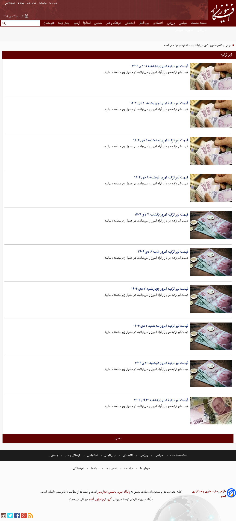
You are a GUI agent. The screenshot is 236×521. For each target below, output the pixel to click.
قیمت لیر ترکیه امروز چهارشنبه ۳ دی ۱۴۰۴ (159, 289)
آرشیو (77, 23)
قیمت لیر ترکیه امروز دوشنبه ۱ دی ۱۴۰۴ (161, 363)
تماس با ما (32, 3)
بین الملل (144, 23)
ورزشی (171, 23)
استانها (87, 23)
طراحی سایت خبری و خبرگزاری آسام (209, 493)
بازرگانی (202, 30)
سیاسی (183, 23)
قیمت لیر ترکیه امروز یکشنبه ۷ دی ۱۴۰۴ (161, 215)
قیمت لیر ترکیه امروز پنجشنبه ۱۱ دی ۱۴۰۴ (160, 66)
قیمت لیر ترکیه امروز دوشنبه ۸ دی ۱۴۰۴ (161, 178)
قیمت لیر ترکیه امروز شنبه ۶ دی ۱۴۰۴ (163, 252)
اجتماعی (130, 23)
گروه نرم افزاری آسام (100, 499)
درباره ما (53, 3)
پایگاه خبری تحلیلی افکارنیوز (113, 491)
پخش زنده (64, 23)
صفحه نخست (199, 23)
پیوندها (21, 3)
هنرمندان (49, 23)
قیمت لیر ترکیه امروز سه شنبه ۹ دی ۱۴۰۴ (160, 140)
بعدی (118, 438)
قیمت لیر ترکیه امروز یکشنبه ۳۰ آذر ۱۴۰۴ (161, 400)
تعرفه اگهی (10, 3)
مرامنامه (43, 3)
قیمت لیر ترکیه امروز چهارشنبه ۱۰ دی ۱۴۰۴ (159, 103)
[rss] (30, 515)
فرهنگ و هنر (113, 23)
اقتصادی (158, 23)
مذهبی (98, 23)
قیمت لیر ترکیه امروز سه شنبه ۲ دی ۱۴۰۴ (160, 326)
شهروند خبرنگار (184, 30)
